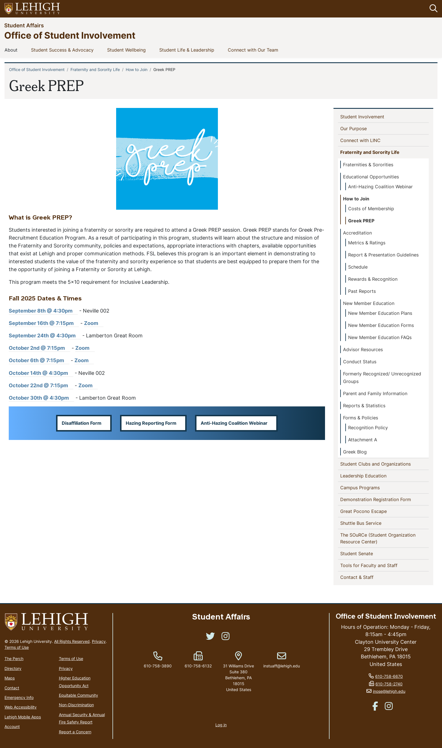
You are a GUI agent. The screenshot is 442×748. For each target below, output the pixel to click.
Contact (12, 688)
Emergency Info (19, 697)
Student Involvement (371, 116)
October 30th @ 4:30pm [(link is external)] (41, 397)
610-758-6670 (389, 676)
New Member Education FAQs (380, 337)
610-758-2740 (389, 684)
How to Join (136, 69)
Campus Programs (361, 487)
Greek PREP (361, 221)
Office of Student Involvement (69, 35)
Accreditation (357, 233)
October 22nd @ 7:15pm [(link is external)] (41, 385)
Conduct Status (359, 361)
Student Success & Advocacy (63, 49)
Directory (13, 668)
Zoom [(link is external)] (93, 323)
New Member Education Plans (380, 313)
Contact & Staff (366, 577)
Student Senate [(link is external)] (366, 553)
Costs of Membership (371, 208)
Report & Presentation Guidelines (383, 255)
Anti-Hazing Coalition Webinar (380, 186)
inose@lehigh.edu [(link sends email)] (389, 691)
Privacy (99, 641)
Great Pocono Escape (372, 511)
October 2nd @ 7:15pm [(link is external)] (39, 348)
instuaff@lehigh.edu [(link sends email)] (281, 660)
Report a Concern (75, 731)
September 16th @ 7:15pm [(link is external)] (44, 323)
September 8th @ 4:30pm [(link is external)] (43, 310)
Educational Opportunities (371, 177)
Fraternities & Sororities (368, 164)
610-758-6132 (198, 666)
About (12, 49)
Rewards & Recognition (372, 279)
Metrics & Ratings (366, 243)
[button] (432, 8)
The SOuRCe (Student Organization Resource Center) (378, 538)
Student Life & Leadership (187, 49)
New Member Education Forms (381, 325)
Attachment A (362, 440)
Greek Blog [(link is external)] (357, 452)
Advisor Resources (363, 349)
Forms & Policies (360, 418)
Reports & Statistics (364, 405)
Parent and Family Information (375, 393)
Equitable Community (78, 695)
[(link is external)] (210, 638)
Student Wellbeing (127, 49)
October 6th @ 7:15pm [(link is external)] (39, 360)
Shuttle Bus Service (370, 522)
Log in (221, 724)
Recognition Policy (368, 427)
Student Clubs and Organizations (376, 463)
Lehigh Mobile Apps (23, 717)
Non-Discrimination (76, 705)
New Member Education (368, 303)
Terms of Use (17, 647)
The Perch (14, 658)
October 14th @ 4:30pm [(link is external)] (41, 373)
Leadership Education (364, 475)
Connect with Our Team (254, 49)
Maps (10, 678)
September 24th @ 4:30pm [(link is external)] (45, 335)
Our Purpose (362, 128)
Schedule (358, 267)
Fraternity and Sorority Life (95, 69)
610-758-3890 (158, 666)
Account (12, 726)
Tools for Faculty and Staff (378, 565)
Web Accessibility (21, 707)
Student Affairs (24, 25)
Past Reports (362, 291)
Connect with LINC (369, 140)
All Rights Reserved (72, 641)
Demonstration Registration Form (384, 499)
